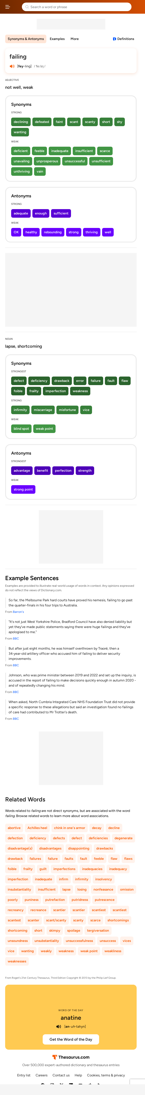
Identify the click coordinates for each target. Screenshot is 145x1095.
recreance (38, 910)
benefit (42, 470)
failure (96, 381)
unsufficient (101, 161)
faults (69, 859)
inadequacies (92, 869)
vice (86, 410)
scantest (14, 920)
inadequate (59, 151)
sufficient (61, 213)
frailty (34, 391)
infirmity (20, 410)
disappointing (78, 848)
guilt (43, 869)
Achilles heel (37, 828)
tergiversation (98, 930)
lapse (66, 889)
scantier (59, 910)
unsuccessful (75, 161)
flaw (124, 381)
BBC (16, 638)
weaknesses (17, 961)
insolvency (103, 879)
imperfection (55, 391)
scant (74, 122)
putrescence (105, 900)
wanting (20, 132)
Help (78, 1075)
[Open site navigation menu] (7, 7)
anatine (71, 1017)
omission (127, 889)
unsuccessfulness (79, 941)
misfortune (67, 410)
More (75, 39)
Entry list (23, 1075)
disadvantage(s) (20, 848)
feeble (39, 151)
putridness (80, 900)
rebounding (53, 232)
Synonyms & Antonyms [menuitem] (26, 39)
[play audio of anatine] (58, 1026)
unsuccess (108, 941)
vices (127, 941)
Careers (41, 1075)
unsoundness (18, 941)
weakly (46, 951)
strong (74, 232)
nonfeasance (103, 889)
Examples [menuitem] (57, 39)
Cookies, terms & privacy (106, 1075)
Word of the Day (70, 1010)
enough (41, 213)
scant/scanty (56, 920)
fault (111, 381)
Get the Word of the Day (71, 1039)
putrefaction (55, 900)
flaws (128, 859)
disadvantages (50, 848)
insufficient (84, 151)
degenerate (124, 838)
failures (35, 859)
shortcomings (118, 920)
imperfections (64, 869)
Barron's (18, 612)
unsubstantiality (47, 941)
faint (59, 122)
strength (85, 470)
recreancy (16, 910)
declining (21, 122)
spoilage (73, 930)
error (80, 381)
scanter (33, 920)
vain (40, 171)
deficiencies (98, 838)
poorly (13, 900)
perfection (63, 470)
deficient (21, 151)
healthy (31, 232)
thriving (92, 232)
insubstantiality (19, 889)
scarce (105, 151)
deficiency (39, 381)
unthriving (22, 171)
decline (114, 828)
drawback (61, 381)
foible (18, 391)
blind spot (21, 429)
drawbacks (104, 848)
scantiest (99, 910)
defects (59, 838)
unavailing (22, 161)
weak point (44, 429)
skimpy (54, 930)
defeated (42, 122)
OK (16, 232)
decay (96, 828)
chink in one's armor (69, 828)
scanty (90, 122)
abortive (14, 828)
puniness (31, 900)
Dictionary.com (137, 6)
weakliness (112, 951)
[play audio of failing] (12, 66)
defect (19, 381)
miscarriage (43, 410)
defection (15, 838)
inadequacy (118, 869)
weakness (80, 391)
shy (119, 122)
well (108, 232)
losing (82, 889)
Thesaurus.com (16, 6)
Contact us (61, 1075)
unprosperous (47, 161)
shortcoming (17, 930)
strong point (23, 489)
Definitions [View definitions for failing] (125, 39)
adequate (21, 213)
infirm (63, 879)
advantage (22, 470)
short (106, 122)
